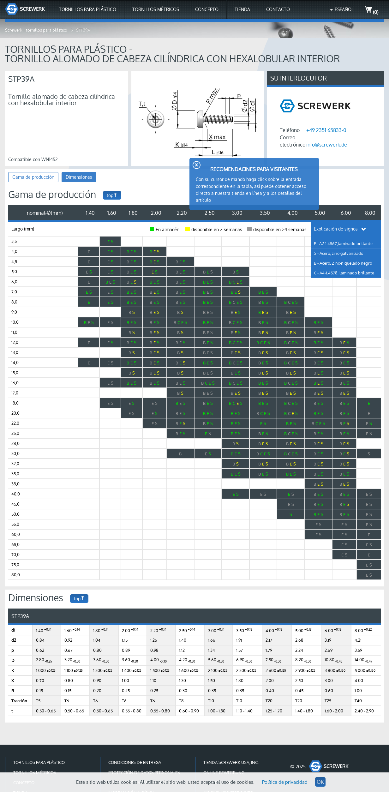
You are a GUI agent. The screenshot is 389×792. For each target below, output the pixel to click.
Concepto (206, 9)
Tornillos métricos (155, 9)
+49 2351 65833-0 (326, 130)
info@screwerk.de (326, 144)
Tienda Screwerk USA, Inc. (231, 762)
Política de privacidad (285, 782)
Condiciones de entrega (134, 762)
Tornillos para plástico (87, 9)
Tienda (242, 9)
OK (320, 782)
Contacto (278, 9)
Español (344, 9)
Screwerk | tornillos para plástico (36, 30)
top (112, 195)
